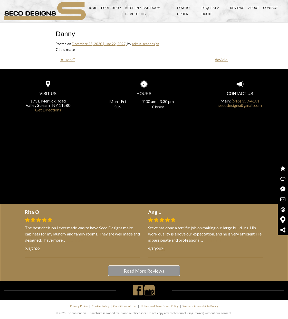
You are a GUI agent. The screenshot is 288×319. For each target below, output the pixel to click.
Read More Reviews (144, 271)
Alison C (67, 59)
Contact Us (283, 199)
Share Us (283, 230)
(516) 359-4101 (246, 100)
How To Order (183, 11)
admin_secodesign (145, 44)
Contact (270, 8)
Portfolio (110, 8)
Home (92, 8)
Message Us (283, 189)
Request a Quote (283, 179)
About (253, 8)
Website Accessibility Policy (200, 306)
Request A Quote (210, 11)
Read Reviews (283, 168)
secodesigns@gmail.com (240, 105)
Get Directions (48, 109)
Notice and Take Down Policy (160, 306)
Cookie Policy (100, 306)
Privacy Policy (79, 306)
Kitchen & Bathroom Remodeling (142, 11)
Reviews (237, 8)
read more (74, 240)
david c (221, 59)
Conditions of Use (125, 306)
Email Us (283, 209)
